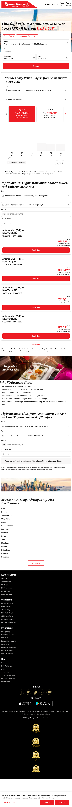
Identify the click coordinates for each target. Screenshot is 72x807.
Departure (7, 56)
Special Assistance (7, 619)
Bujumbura (5, 550)
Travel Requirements (8, 675)
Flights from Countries (28, 714)
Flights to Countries (8, 711)
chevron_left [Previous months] (6, 114)
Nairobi (4, 512)
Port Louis (5, 529)
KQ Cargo (4, 585)
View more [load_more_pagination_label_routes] (36, 563)
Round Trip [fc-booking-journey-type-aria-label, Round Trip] (8, 36)
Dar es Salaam (7, 526)
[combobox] (36, 90)
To (5, 49)
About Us (62, 4)
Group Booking (6, 607)
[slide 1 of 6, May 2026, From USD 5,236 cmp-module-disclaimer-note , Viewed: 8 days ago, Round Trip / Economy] (22, 114)
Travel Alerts (5, 672)
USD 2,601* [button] (45, 28)
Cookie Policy (5, 644)
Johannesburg (7, 515)
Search (36, 66)
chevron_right (63, 163)
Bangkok (4, 553)
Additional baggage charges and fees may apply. (15, 351)
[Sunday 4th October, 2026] (60, 147)
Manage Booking (7, 603)
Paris (3, 508)
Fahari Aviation (6, 591)
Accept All (47, 802)
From (6, 41)
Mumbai (4, 533)
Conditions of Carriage (8, 635)
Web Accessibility (7, 653)
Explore (47, 4)
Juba (3, 540)
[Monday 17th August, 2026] (41, 147)
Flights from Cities (62, 711)
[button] (27, 36)
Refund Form (5, 682)
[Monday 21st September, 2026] (50, 147)
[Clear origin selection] (65, 90)
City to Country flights (43, 714)
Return (39, 56)
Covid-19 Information (8, 678)
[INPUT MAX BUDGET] (37, 214)
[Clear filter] (69, 195)
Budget (3, 209)
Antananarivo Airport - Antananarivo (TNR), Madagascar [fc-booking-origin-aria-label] (25, 44)
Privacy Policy (5, 631)
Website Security (6, 638)
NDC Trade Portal (7, 613)
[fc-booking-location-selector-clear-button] (67, 43)
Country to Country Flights (34, 711)
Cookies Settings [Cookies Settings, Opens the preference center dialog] (9, 802)
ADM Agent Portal (7, 616)
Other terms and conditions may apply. (41, 351)
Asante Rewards (6, 582)
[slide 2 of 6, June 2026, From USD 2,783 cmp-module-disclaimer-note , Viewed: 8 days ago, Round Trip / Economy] (50, 114)
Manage (55, 4)
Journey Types (6, 218)
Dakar (3, 536)
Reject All (62, 802)
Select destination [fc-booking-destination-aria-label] (11, 51)
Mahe (3, 522)
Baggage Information (8, 622)
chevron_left (57, 163)
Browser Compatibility (8, 641)
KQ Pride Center (6, 588)
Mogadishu (5, 519)
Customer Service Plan (8, 647)
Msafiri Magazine (7, 594)
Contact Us (5, 663)
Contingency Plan (7, 650)
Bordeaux (5, 557)
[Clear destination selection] (65, 99)
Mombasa (5, 543)
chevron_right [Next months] (65, 114)
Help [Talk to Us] (6, 666)
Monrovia (4, 546)
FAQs (3, 669)
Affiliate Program (7, 610)
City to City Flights (49, 711)
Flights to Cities (20, 711)
